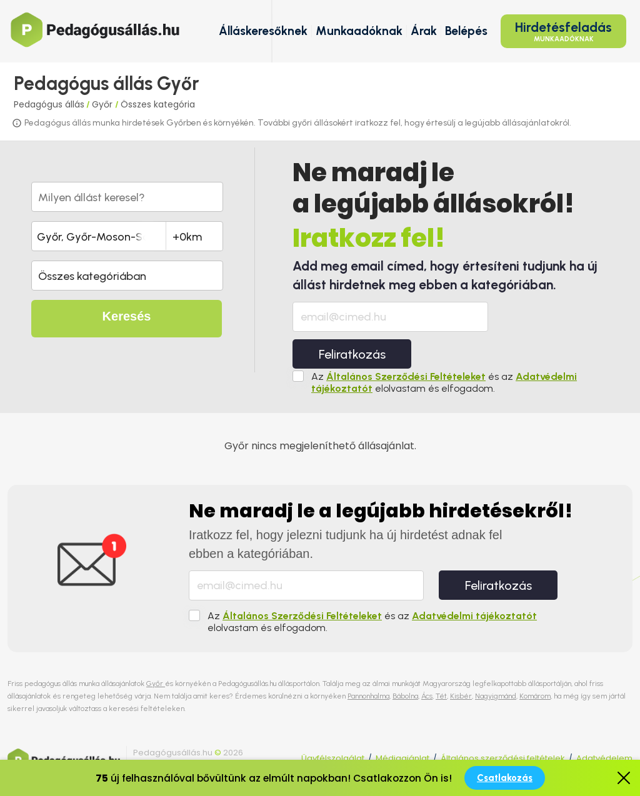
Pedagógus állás (49, 104)
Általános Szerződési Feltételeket (406, 376)
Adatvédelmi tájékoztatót (474, 616)
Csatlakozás (504, 778)
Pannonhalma (368, 696)
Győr (103, 104)
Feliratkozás (352, 354)
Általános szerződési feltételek (503, 758)
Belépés (466, 31)
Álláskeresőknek (263, 31)
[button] (127, 276)
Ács (426, 696)
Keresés (126, 316)
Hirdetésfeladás (563, 31)
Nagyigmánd (495, 696)
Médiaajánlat (402, 758)
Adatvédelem (604, 758)
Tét (441, 696)
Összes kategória (158, 104)
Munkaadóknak (359, 31)
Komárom (535, 696)
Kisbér (461, 696)
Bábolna (405, 696)
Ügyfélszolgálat (332, 758)
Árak (424, 31)
